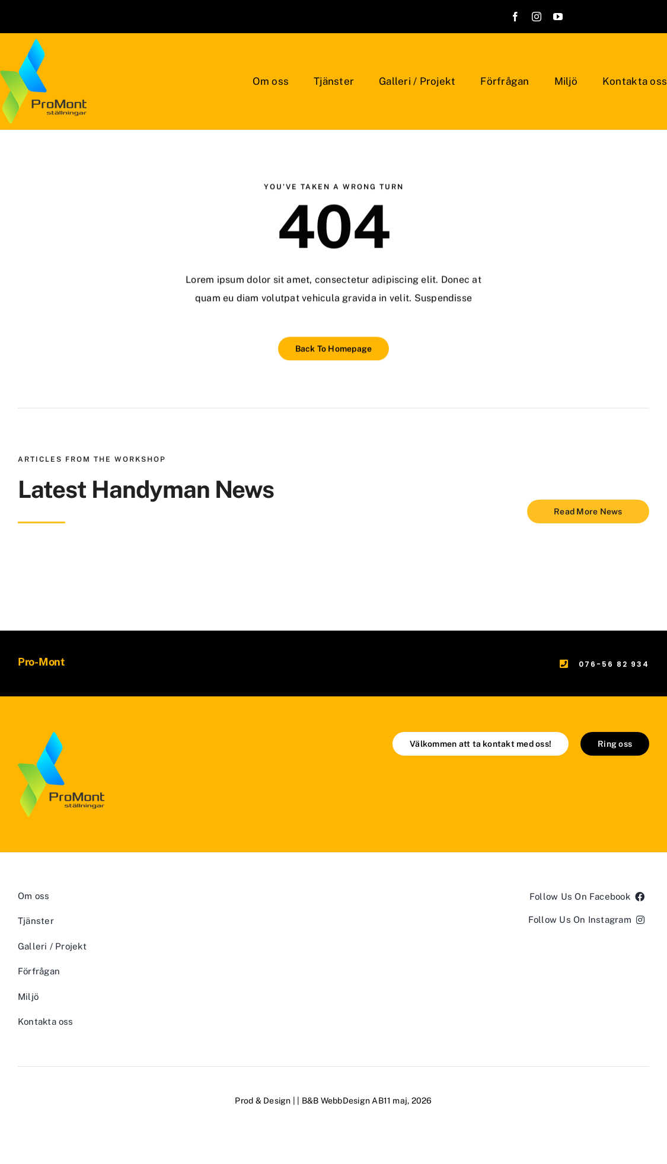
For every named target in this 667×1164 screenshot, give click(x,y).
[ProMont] (61, 736)
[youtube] (558, 16)
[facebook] (515, 16)
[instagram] (536, 16)
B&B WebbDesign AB (343, 1100)
